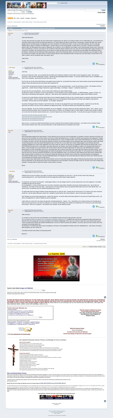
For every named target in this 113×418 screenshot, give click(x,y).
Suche (9, 288)
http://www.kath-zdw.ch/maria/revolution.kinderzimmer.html (37, 116)
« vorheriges (98, 24)
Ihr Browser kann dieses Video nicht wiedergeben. (56, 268)
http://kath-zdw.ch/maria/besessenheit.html (33, 120)
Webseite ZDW (64, 3)
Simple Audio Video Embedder (57, 412)
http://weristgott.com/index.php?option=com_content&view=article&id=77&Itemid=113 (44, 219)
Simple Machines (62, 411)
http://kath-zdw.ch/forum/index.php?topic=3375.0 (34, 115)
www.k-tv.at (21, 330)
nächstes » (103, 24)
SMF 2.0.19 (51, 411)
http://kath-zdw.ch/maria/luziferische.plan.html (33, 118)
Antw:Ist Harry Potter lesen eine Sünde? (33, 67)
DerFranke (12, 67)
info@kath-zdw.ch (13, 381)
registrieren (27, 10)
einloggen (20, 10)
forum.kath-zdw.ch (60, 383)
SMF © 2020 (56, 411)
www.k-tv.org (21, 329)
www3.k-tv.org (21, 327)
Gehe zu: (85, 246)
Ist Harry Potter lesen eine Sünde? (31, 33)
